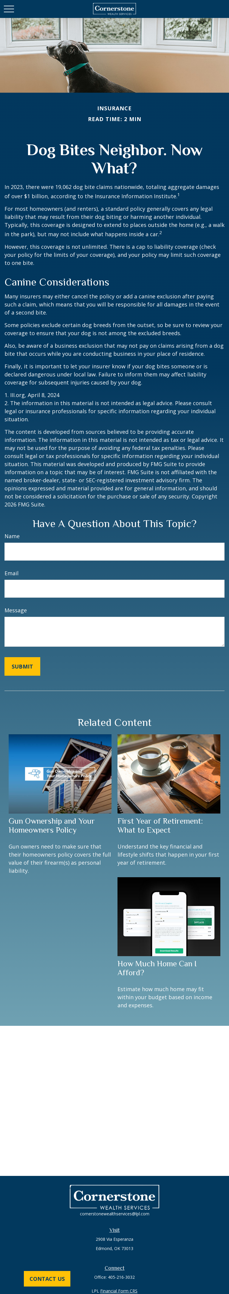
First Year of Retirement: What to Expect (160, 825)
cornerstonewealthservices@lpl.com (114, 1214)
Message (15, 610)
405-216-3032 (121, 1277)
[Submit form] (22, 666)
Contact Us (47, 1278)
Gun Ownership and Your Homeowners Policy (52, 825)
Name (12, 536)
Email (11, 573)
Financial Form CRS (118, 1291)
